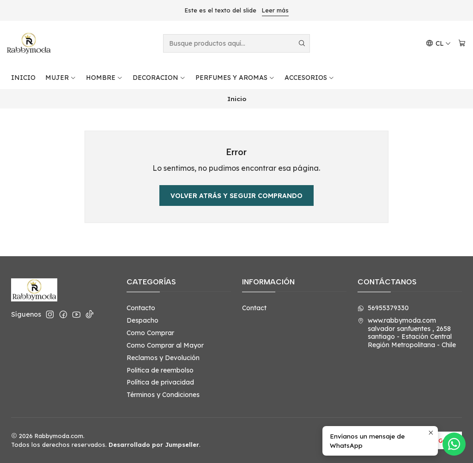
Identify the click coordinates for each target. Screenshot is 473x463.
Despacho (142, 320)
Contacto (141, 308)
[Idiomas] (438, 43)
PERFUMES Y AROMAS (235, 77)
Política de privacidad (160, 382)
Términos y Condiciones (163, 395)
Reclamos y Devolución (163, 358)
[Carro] (461, 43)
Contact (254, 308)
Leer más (275, 10)
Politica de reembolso (160, 370)
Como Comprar (150, 333)
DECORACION (159, 77)
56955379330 (383, 308)
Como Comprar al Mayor (165, 345)
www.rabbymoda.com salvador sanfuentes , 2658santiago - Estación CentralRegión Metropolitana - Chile (407, 332)
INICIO (23, 77)
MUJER (60, 77)
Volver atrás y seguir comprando (236, 196)
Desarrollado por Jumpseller (154, 444)
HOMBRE (104, 77)
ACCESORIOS (309, 77)
